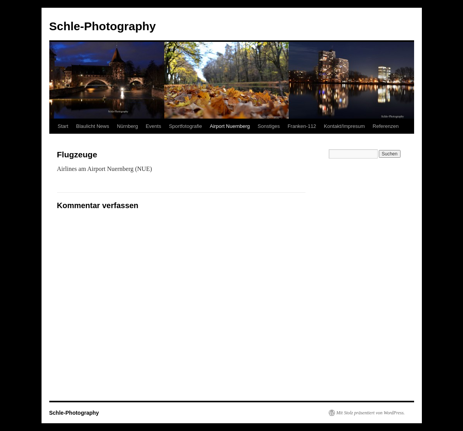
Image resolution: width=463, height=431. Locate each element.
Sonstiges (269, 126)
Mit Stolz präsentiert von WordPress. (370, 412)
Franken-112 (302, 126)
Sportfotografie (185, 126)
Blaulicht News (92, 126)
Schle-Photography (102, 26)
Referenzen (386, 126)
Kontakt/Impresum (344, 126)
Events (153, 126)
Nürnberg (127, 126)
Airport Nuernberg (230, 126)
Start (63, 126)
